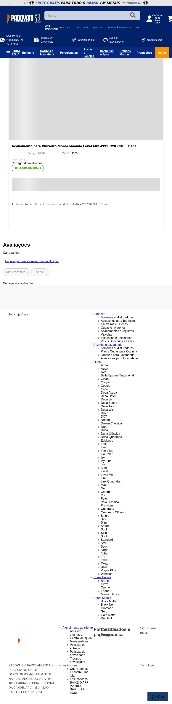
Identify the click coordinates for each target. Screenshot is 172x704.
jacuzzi (87, 27)
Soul (104, 529)
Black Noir (108, 604)
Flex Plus (107, 450)
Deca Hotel (108, 396)
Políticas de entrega (77, 646)
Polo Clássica (110, 502)
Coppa (105, 382)
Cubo (104, 389)
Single (105, 515)
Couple (105, 385)
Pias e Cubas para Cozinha (119, 351)
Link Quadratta (110, 481)
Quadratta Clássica (113, 512)
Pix (103, 495)
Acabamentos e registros (117, 331)
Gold (104, 611)
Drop (104, 426)
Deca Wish (108, 409)
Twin (104, 560)
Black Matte (109, 601)
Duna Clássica (110, 433)
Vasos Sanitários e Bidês (117, 341)
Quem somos (79, 668)
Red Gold (107, 618)
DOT (104, 416)
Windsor (106, 573)
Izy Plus (106, 461)
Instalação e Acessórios (116, 337)
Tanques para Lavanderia (118, 355)
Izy (103, 457)
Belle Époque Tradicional (117, 375)
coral (136, 27)
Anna (104, 365)
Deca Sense (109, 402)
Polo (104, 498)
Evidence (107, 440)
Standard (107, 539)
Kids (104, 467)
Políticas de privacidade (77, 653)
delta (78, 27)
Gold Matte (108, 615)
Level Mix (107, 474)
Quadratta (107, 508)
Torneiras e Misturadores (117, 317)
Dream (105, 419)
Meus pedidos (79, 641)
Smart (105, 525)
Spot (104, 536)
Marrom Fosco (110, 594)
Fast (104, 443)
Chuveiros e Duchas (114, 324)
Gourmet (106, 454)
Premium (107, 505)
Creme (105, 587)
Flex (104, 447)
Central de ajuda (81, 638)
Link (103, 478)
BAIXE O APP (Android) (79, 684)
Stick (104, 546)
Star (103, 543)
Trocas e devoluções (77, 660)
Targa (104, 549)
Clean (105, 379)
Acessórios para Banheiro (118, 320)
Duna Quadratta (111, 437)
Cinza (105, 584)
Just (103, 464)
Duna (104, 430)
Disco (104, 413)
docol (70, 27)
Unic (104, 567)
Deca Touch (109, 406)
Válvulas (106, 334)
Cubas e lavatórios (113, 327)
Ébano (105, 591)
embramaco (125, 27)
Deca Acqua (109, 392)
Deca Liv (106, 399)
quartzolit (98, 27)
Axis (104, 372)
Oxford (105, 491)
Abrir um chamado (76, 633)
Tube (104, 553)
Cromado (107, 608)
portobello (111, 27)
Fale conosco (79, 679)
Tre (103, 556)
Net (103, 488)
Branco (105, 580)
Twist (104, 563)
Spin (104, 532)
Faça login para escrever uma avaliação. (32, 261)
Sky (103, 519)
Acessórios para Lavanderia (119, 358)
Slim (104, 522)
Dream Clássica (111, 423)
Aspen (105, 368)
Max (104, 485)
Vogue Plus (108, 570)
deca (62, 27)
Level (104, 471)
